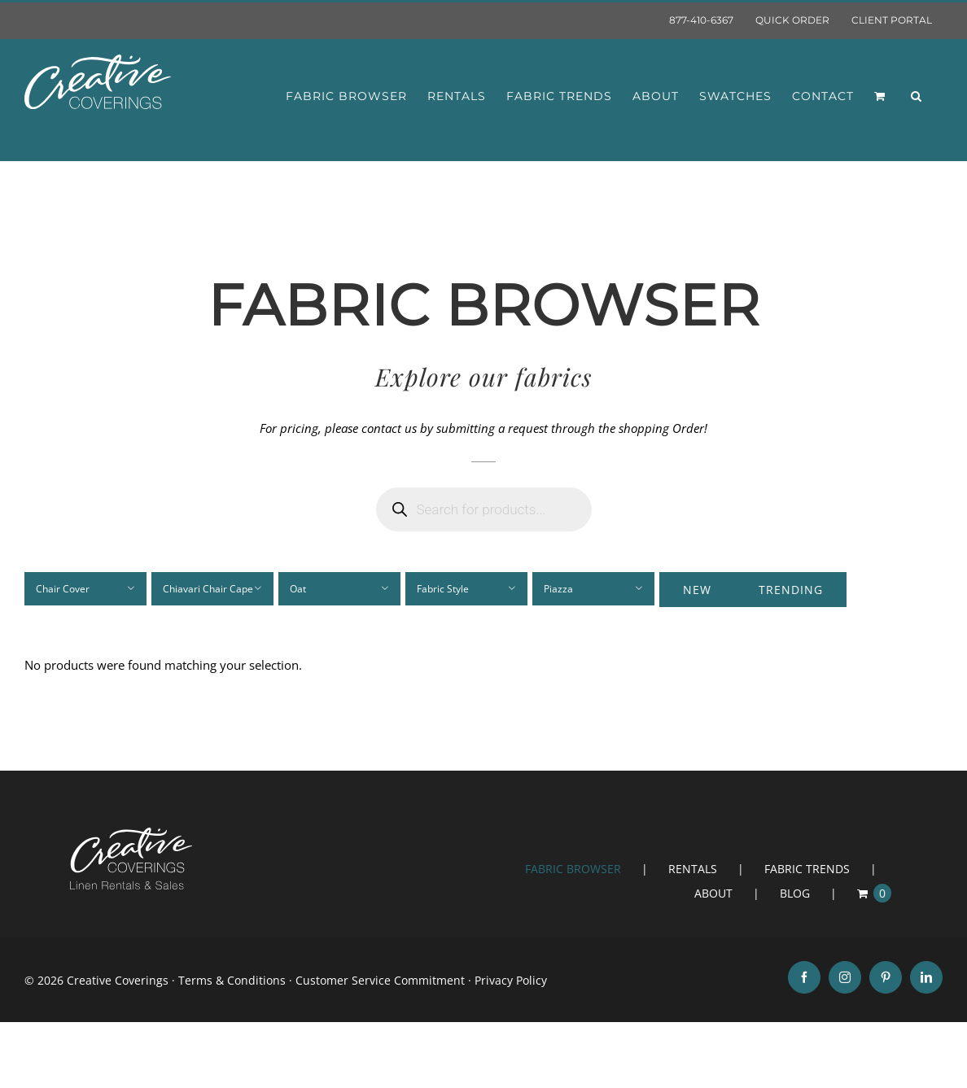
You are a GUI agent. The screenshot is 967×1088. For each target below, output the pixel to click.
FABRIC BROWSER (573, 868)
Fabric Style (443, 589)
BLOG (795, 893)
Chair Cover (63, 589)
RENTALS (692, 868)
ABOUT (713, 893)
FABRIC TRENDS (807, 868)
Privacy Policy (511, 980)
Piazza (558, 589)
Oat (298, 589)
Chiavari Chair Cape (208, 589)
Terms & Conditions (232, 980)
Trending (791, 589)
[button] (916, 96)
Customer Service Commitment (380, 980)
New (697, 589)
